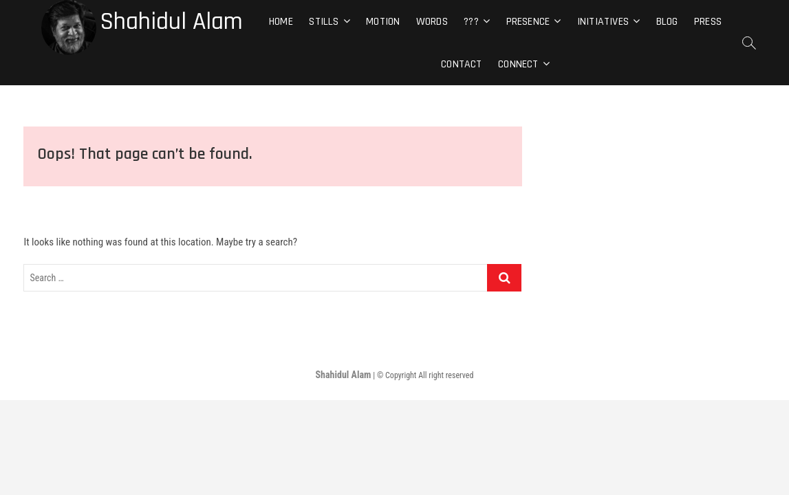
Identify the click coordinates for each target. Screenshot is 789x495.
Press (708, 21)
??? (471, 21)
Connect (518, 64)
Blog (667, 21)
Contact (461, 64)
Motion (383, 21)
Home (281, 21)
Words (432, 21)
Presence (528, 21)
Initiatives (603, 21)
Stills (323, 21)
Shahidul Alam (171, 22)
